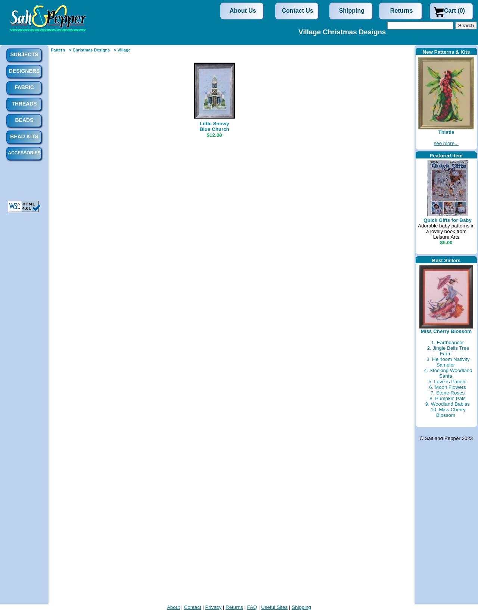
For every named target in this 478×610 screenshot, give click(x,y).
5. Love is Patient (447, 381)
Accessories (24, 152)
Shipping (351, 10)
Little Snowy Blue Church (214, 126)
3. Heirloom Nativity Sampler (448, 362)
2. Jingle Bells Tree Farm (448, 350)
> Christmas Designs (89, 50)
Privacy (213, 607)
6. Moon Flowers (447, 387)
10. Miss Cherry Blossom (448, 412)
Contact (192, 607)
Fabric (24, 87)
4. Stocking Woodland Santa (448, 373)
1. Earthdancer (447, 342)
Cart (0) (454, 10)
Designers (24, 71)
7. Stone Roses (448, 393)
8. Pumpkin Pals (447, 398)
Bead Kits (24, 136)
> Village (122, 50)
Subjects (24, 54)
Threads (24, 104)
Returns (401, 10)
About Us (243, 10)
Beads (24, 120)
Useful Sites (274, 607)
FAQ (252, 607)
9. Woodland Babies (447, 404)
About (173, 607)
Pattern (58, 50)
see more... (446, 143)
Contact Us (297, 10)
